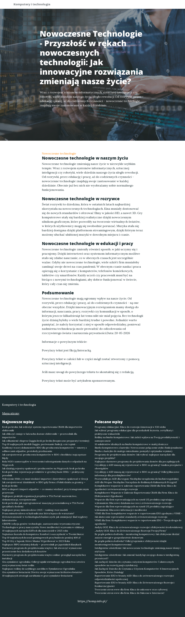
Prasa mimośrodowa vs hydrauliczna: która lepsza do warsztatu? (38, 513)
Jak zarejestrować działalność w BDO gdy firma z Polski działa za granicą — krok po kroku (43, 484)
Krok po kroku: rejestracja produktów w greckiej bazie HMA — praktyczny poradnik (43, 473)
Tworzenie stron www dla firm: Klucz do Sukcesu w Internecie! (129, 592)
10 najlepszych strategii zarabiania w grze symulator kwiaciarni (37, 575)
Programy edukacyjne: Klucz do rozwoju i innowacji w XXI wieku (130, 426)
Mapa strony (10, 413)
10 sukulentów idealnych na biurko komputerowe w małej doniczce (131, 444)
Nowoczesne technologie (59, 153)
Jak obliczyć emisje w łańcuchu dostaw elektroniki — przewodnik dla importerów (39, 435)
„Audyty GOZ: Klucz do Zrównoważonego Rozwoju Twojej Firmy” (131, 530)
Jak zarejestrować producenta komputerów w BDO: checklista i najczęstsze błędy (44, 456)
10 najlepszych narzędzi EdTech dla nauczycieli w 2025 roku (35, 530)
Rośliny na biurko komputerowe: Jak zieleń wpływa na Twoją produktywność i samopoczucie (137, 439)
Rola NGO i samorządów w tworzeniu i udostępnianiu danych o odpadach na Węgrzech (44, 463)
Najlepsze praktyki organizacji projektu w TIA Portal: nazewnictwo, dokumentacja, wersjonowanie (39, 498)
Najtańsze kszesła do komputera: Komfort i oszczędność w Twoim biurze (43, 534)
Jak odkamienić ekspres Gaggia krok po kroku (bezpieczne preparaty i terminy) (45, 440)
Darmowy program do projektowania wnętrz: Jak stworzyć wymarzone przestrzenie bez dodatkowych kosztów (42, 550)
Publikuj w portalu (127, 5)
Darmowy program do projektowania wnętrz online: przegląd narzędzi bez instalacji (44, 556)
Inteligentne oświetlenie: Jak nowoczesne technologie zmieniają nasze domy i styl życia (137, 550)
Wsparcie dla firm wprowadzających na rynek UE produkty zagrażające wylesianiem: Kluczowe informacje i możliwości (134, 508)
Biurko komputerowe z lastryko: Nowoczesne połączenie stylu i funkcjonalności (138, 447)
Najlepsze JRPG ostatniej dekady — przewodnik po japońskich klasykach (41, 544)
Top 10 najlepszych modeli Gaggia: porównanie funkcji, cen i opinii (38, 444)
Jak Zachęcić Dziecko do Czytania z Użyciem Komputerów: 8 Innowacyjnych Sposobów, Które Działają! (137, 570)
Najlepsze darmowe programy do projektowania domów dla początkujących (137, 461)
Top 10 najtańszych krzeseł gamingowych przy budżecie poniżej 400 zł (41, 537)
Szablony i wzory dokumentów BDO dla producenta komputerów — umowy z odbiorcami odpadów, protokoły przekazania (44, 449)
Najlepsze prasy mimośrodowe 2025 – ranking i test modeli (35, 509)
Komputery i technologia (33, 5)
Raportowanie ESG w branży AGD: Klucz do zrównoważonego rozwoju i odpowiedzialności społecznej (134, 577)
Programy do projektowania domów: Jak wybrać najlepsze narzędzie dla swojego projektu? (135, 456)
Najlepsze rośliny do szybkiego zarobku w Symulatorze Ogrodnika (38, 568)
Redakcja (149, 5)
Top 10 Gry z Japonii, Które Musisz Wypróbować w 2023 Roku (36, 541)
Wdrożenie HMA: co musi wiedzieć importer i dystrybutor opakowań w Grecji (45, 478)
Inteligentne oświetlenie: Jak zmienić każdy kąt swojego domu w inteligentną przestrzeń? (137, 556)
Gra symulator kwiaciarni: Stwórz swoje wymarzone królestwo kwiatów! (42, 572)
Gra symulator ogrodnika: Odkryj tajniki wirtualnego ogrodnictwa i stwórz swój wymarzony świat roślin (43, 563)
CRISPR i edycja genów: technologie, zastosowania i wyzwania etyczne (41, 523)
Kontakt (165, 5)
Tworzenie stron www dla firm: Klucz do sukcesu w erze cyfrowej (131, 589)
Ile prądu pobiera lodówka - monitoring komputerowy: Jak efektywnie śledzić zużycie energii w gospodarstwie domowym (137, 536)
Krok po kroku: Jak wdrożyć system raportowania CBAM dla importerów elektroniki (42, 428)
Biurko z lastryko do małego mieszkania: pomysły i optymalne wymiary (133, 451)
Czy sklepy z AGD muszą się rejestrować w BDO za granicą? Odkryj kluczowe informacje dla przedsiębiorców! (137, 473)
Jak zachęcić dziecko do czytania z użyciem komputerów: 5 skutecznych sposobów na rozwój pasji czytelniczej (134, 563)
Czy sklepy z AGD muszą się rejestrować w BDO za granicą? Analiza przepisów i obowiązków (138, 467)
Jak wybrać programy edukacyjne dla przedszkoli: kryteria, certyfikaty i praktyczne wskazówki (134, 432)
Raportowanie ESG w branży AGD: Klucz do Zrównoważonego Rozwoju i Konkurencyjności (134, 584)
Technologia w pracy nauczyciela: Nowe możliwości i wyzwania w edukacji (43, 527)
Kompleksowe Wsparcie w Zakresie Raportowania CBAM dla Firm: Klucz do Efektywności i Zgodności (136, 494)
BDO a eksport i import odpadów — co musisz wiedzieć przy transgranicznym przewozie (45, 491)
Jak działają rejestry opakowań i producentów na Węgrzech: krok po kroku (43, 468)
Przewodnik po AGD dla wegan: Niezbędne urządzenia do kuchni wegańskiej (136, 478)
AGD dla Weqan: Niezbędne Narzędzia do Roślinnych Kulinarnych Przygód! (136, 482)
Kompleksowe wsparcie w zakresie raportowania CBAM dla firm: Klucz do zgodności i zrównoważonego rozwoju (135, 487)
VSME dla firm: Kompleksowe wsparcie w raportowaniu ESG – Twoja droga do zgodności (138, 522)
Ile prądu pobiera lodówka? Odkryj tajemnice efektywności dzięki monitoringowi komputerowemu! (130, 543)
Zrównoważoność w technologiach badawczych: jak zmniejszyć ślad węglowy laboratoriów (44, 518)
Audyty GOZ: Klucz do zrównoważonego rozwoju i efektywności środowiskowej (138, 527)
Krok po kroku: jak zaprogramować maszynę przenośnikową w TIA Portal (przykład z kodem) (43, 505)
